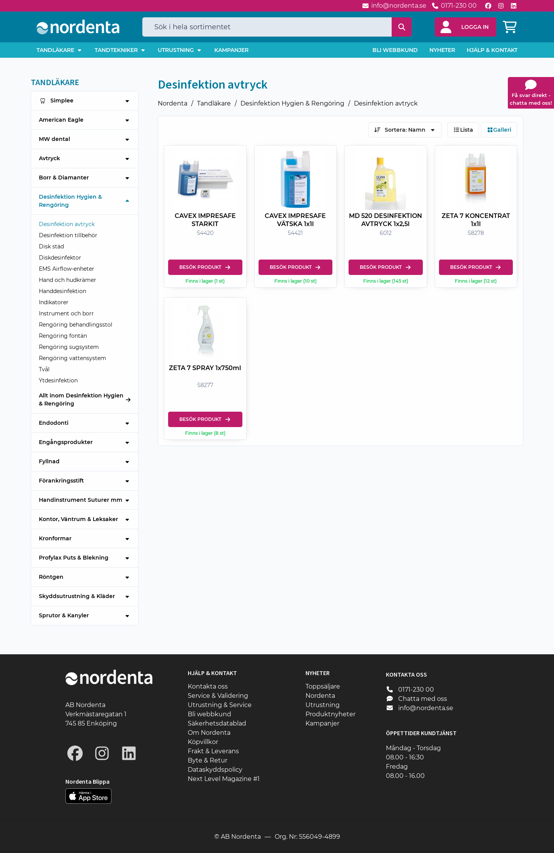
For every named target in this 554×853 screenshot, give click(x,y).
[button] (465, 27)
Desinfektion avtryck (386, 103)
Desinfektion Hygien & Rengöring (292, 103)
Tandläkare (214, 103)
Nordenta (172, 103)
